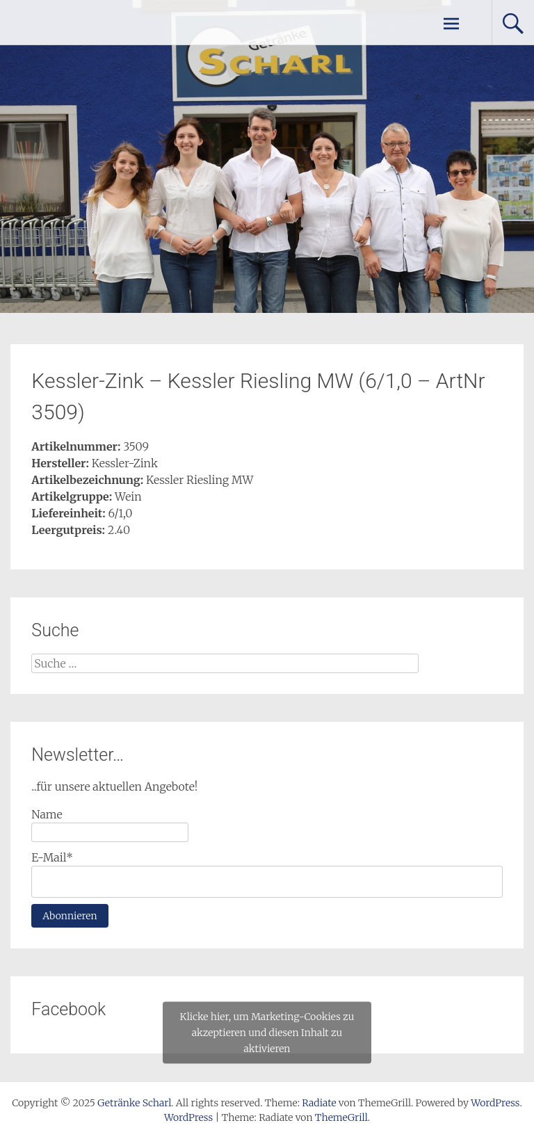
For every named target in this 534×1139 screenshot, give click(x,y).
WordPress (188, 1117)
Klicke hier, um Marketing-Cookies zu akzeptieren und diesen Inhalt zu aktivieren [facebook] (267, 1032)
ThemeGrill (341, 1117)
